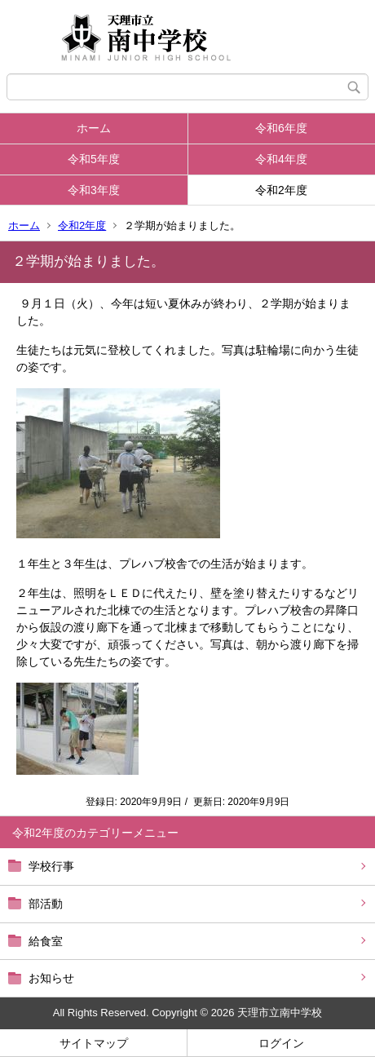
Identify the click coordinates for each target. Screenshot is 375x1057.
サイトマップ (94, 1043)
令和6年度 (281, 128)
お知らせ (51, 977)
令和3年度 (94, 190)
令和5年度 (94, 159)
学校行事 (51, 866)
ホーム (94, 128)
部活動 (46, 903)
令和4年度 (281, 159)
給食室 (46, 941)
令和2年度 (281, 190)
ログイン (281, 1043)
